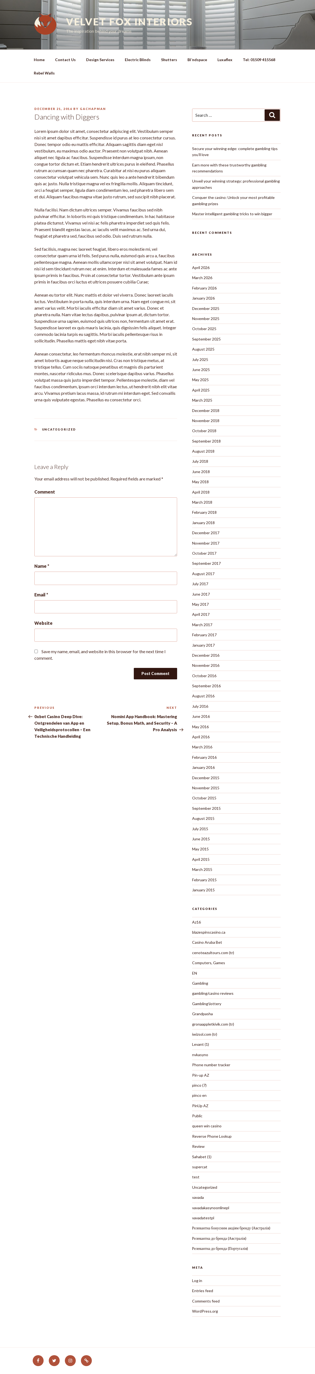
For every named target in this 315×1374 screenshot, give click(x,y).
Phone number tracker (211, 1064)
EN (194, 973)
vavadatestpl (203, 1217)
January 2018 (203, 522)
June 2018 (201, 471)
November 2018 (205, 420)
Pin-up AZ (200, 1075)
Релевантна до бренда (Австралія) (219, 1238)
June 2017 (201, 594)
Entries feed (202, 1290)
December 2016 (205, 655)
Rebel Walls (44, 73)
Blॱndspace (197, 59)
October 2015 (204, 798)
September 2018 (206, 441)
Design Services (100, 59)
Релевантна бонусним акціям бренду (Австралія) (231, 1228)
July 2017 (200, 583)
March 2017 (202, 624)
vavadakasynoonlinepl (210, 1207)
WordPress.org (205, 1311)
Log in (197, 1280)
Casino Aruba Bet (207, 942)
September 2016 (206, 685)
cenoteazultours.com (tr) (213, 952)
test (195, 1177)
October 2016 (204, 675)
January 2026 (203, 298)
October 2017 (204, 553)
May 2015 (200, 849)
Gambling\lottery (206, 1003)
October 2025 (204, 328)
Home (39, 59)
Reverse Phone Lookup (212, 1136)
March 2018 (202, 502)
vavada (198, 1197)
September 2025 (206, 339)
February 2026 (204, 288)
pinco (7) (199, 1085)
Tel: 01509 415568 (259, 59)
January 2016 (203, 767)
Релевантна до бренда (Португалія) (220, 1248)
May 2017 (200, 604)
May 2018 (200, 481)
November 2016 (205, 665)
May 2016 (200, 726)
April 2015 (201, 859)
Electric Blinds (138, 59)
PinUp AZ (200, 1105)
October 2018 (204, 430)
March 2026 (202, 277)
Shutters (169, 59)
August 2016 (203, 696)
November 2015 (205, 787)
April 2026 (201, 267)
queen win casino (207, 1126)
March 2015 (202, 869)
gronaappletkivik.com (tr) (213, 1024)
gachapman (93, 108)
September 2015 (206, 808)
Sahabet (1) (201, 1156)
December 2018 (205, 410)
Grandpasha (202, 1013)
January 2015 (203, 890)
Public (197, 1115)
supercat (199, 1166)
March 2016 (202, 747)
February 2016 (204, 757)
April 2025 (201, 390)
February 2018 (204, 512)
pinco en (199, 1095)
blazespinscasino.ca (208, 932)
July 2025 (200, 359)
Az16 (196, 922)
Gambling (200, 983)
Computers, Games (208, 962)
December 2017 (205, 532)
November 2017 (205, 543)
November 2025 (205, 318)
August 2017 (203, 573)
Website (43, 623)
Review (198, 1146)
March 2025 (202, 400)
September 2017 (206, 563)
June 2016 (201, 716)
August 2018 (203, 451)
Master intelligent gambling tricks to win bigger (232, 213)
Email (41, 594)
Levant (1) (200, 1044)
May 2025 (200, 379)
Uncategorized (59, 429)
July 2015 (200, 828)
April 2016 (201, 736)
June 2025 (201, 369)
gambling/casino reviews (213, 993)
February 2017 (204, 634)
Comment (44, 491)
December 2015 (205, 777)
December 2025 (205, 308)
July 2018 (200, 461)
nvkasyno (200, 1054)
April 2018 (201, 492)
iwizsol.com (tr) (204, 1034)
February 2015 (204, 879)
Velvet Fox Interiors (129, 22)
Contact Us (65, 59)
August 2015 (203, 818)
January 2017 (203, 645)
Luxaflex (224, 59)
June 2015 (201, 839)
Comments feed (206, 1301)
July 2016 (200, 706)
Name (41, 566)
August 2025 (203, 349)
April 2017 (201, 614)
